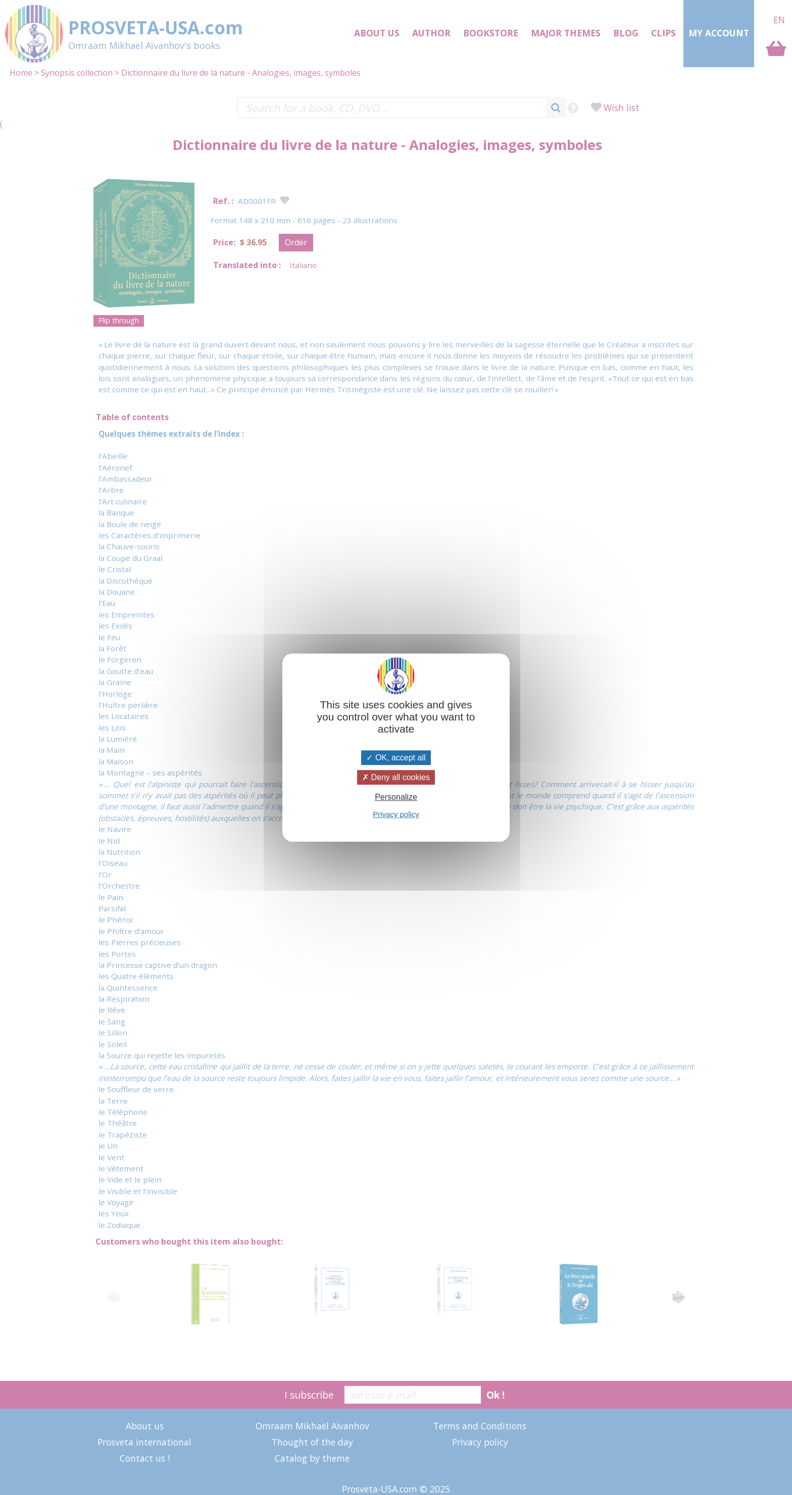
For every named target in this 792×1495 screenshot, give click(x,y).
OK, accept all (395, 757)
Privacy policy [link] (396, 814)
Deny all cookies (396, 777)
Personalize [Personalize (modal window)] (396, 797)
